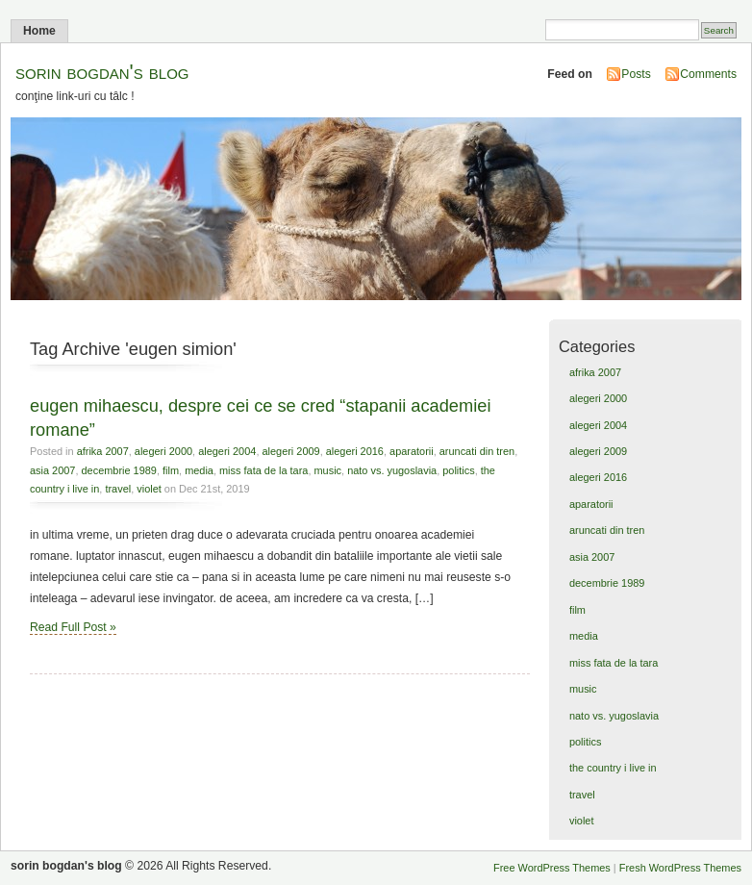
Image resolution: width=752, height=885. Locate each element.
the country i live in (613, 767)
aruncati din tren (476, 451)
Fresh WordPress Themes (680, 867)
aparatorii (411, 451)
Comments (708, 74)
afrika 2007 (103, 451)
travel (118, 488)
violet (149, 488)
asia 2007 (52, 470)
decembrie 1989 (119, 470)
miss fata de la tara (263, 470)
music (327, 470)
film (171, 470)
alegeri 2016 (355, 451)
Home (39, 31)
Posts (635, 74)
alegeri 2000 (163, 451)
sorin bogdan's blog (102, 72)
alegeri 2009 (290, 451)
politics (458, 470)
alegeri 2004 (227, 451)
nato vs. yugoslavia (392, 470)
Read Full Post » (73, 627)
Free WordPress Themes (552, 867)
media (199, 470)
